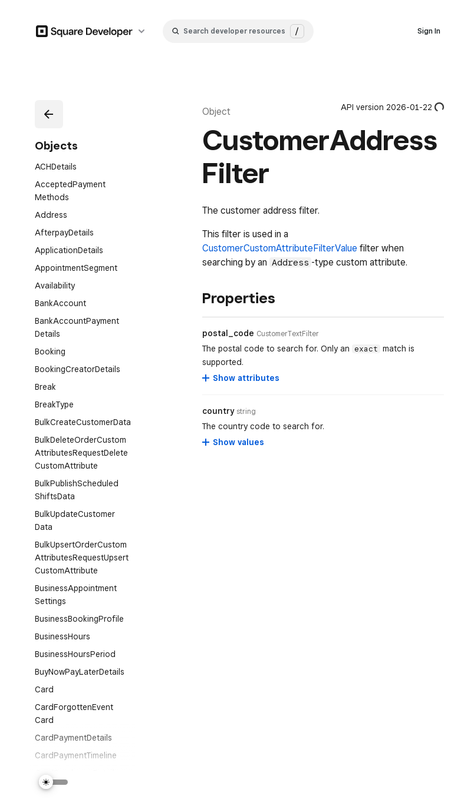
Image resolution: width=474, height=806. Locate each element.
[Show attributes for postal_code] (241, 378)
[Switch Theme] (54, 782)
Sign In (428, 30)
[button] (46, 112)
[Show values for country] (234, 442)
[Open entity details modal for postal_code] (287, 334)
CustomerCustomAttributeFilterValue (279, 248)
